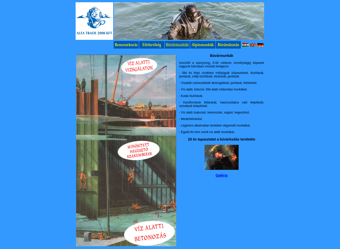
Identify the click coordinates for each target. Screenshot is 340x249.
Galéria (221, 175)
